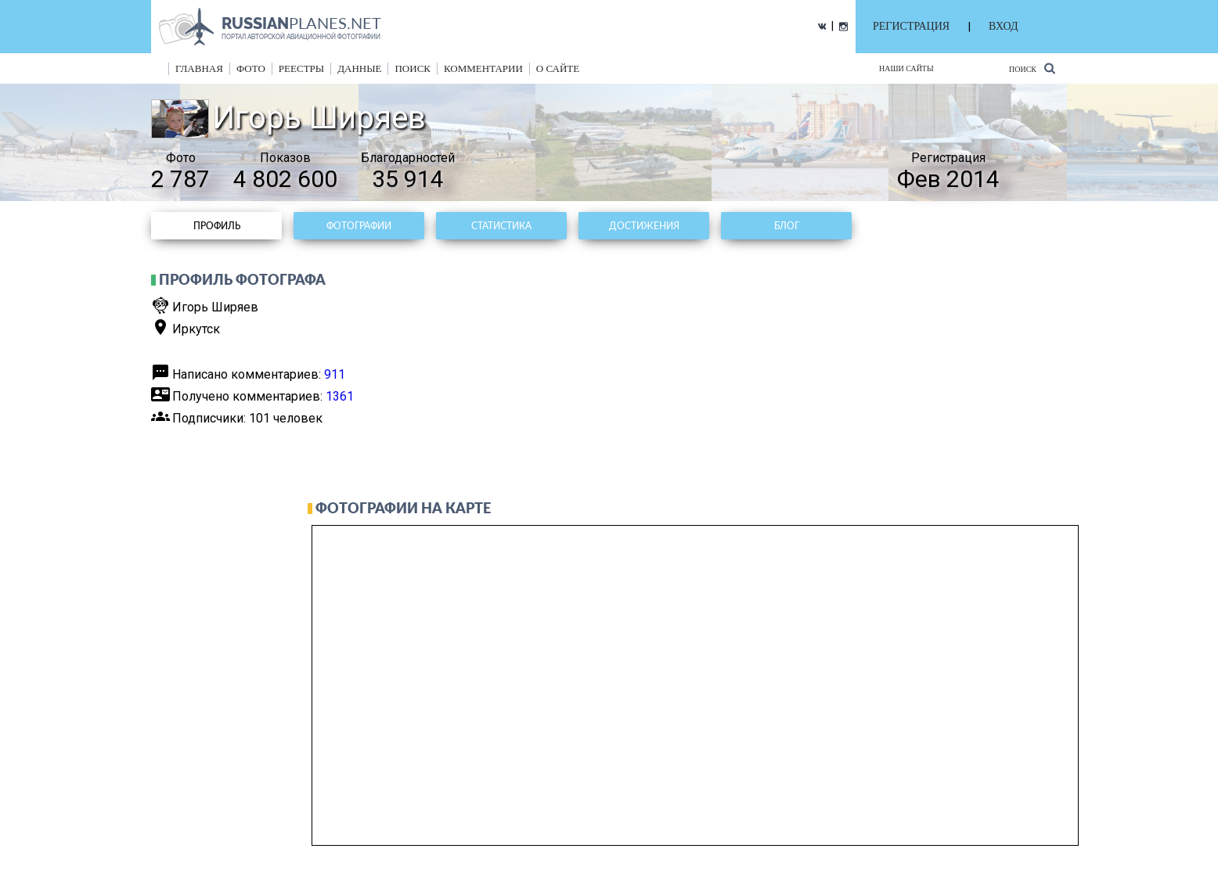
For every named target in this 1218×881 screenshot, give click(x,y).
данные (359, 68)
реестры (301, 68)
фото (250, 68)
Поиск (1032, 68)
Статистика (501, 226)
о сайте (557, 68)
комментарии (483, 68)
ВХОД (1003, 26)
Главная (199, 68)
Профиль (216, 226)
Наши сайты (906, 68)
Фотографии (358, 226)
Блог (786, 226)
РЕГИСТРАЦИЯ (911, 26)
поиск (413, 68)
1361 (340, 396)
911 (334, 374)
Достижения (644, 226)
